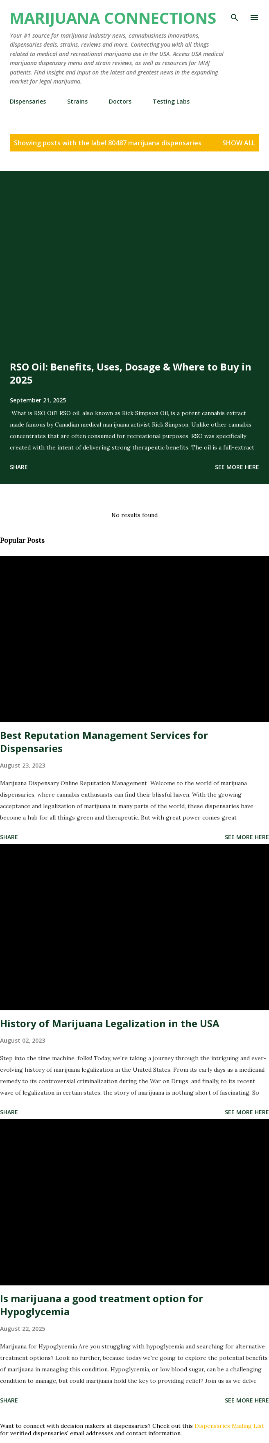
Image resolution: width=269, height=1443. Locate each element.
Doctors (120, 101)
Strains (77, 101)
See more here (237, 467)
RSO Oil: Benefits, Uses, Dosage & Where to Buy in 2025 (130, 373)
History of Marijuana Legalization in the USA (109, 1023)
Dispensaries (28, 101)
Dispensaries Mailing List (229, 1425)
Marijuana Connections (113, 17)
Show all (238, 142)
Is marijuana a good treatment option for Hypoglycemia (101, 1305)
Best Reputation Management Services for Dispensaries (104, 741)
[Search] (235, 15)
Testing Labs (171, 101)
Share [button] (19, 467)
